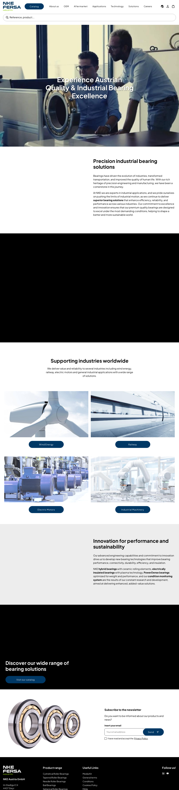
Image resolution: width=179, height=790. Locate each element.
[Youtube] (167, 773)
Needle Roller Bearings (54, 781)
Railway (132, 444)
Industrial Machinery (132, 509)
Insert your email (112, 725)
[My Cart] (173, 6)
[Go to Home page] (12, 6)
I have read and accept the (128, 738)
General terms (90, 777)
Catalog (34, 6)
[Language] (162, 6)
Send (153, 732)
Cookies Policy (90, 785)
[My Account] (168, 6)
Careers (148, 6)
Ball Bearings (49, 785)
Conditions (88, 781)
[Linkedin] (163, 773)
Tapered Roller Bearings (55, 777)
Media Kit (87, 773)
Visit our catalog (25, 679)
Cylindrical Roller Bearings (56, 773)
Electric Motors (46, 509)
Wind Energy (46, 444)
